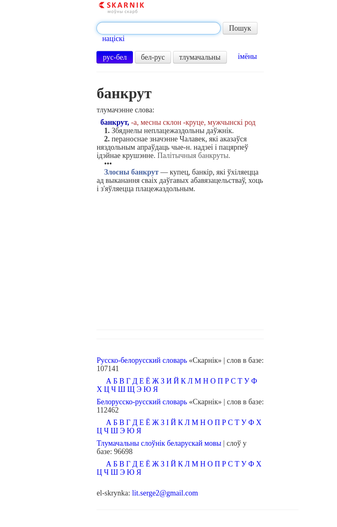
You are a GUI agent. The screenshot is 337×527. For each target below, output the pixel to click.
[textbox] (158, 28)
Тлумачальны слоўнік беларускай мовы (158, 443)
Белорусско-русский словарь (141, 402)
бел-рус (153, 57)
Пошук (240, 28)
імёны (247, 56)
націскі (113, 38)
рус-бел (115, 57)
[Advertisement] (197, 259)
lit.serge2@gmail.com (165, 493)
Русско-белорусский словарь (141, 360)
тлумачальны (200, 57)
